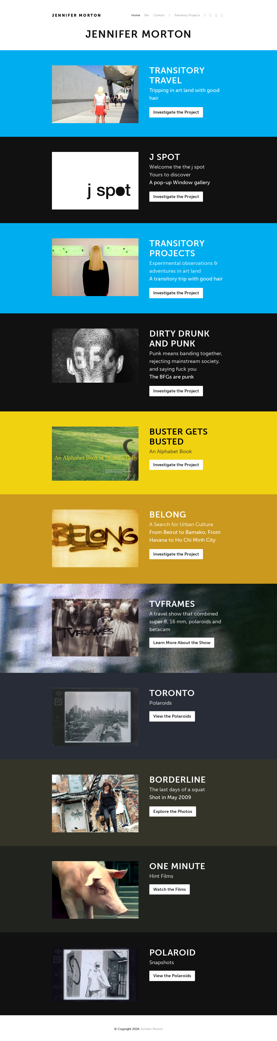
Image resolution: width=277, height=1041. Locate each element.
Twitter (210, 15)
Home (135, 15)
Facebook (216, 15)
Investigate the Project (176, 112)
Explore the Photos (172, 811)
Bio (147, 15)
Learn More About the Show (181, 642)
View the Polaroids (172, 716)
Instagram (222, 15)
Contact (159, 15)
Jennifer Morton (76, 15)
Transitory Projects (187, 15)
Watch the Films (169, 889)
